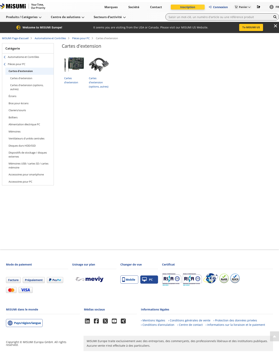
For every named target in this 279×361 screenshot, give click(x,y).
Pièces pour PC (81, 38)
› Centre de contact (190, 325)
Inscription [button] (187, 7)
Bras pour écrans (18, 103)
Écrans (12, 96)
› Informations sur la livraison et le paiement (235, 325)
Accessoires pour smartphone (26, 174)
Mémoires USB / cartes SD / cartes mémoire (28, 165)
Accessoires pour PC (20, 181)
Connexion (218, 7)
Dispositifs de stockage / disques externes (28, 154)
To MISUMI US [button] (251, 27)
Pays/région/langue (27, 323)
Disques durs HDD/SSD (22, 145)
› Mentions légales (153, 320)
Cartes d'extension (21, 71)
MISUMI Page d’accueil (15, 38)
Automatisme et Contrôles (50, 38)
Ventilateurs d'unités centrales (26, 138)
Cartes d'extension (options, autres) (26, 87)
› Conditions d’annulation (157, 325)
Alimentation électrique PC (24, 124)
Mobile (128, 279)
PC (147, 279)
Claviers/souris (17, 110)
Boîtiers (13, 117)
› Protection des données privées (235, 320)
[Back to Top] (274, 336)
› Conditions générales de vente (189, 320)
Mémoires (15, 131)
